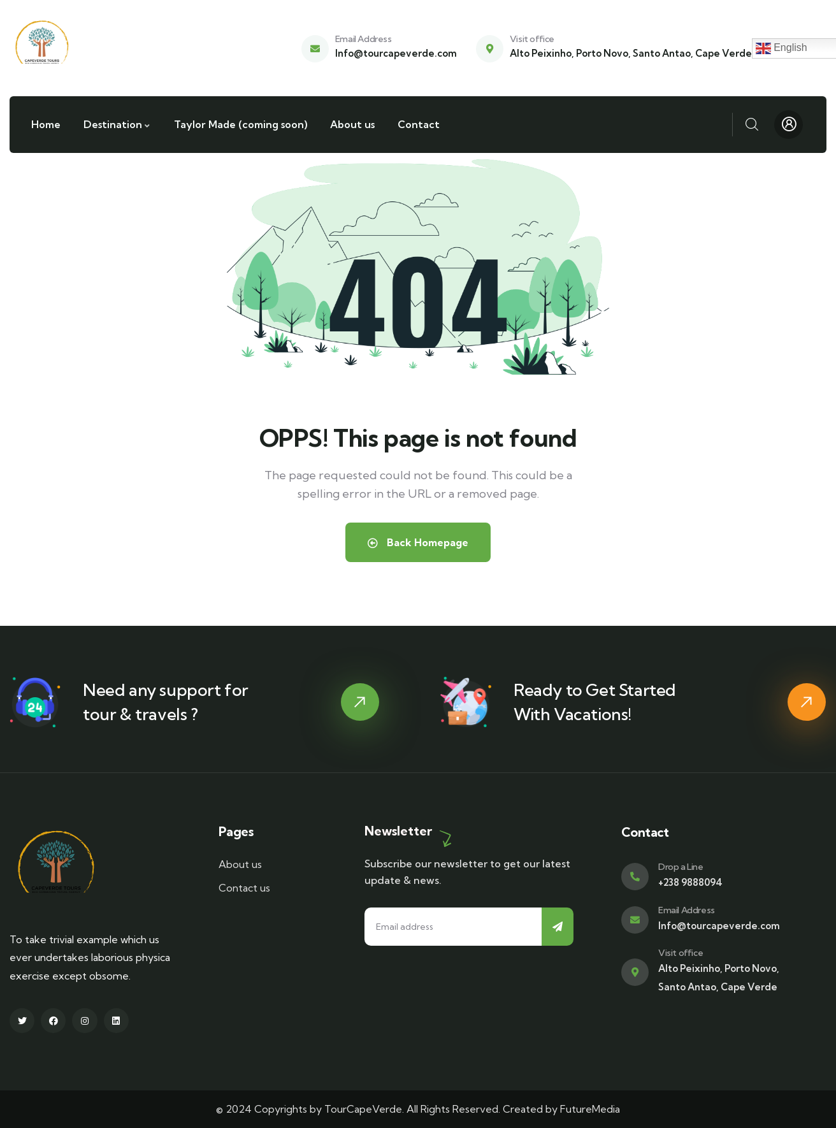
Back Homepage (418, 542)
